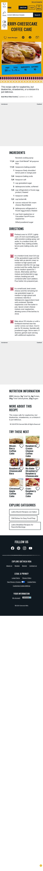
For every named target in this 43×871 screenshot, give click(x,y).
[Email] (37, 37)
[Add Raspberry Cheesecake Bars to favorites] (21, 468)
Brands (24, 566)
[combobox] (17, 14)
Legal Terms (16, 578)
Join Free (23, 7)
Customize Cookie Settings (21, 586)
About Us (9, 566)
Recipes (17, 566)
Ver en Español (37, 2)
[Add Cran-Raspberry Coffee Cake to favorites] (37, 489)
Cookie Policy (31, 582)
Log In (32, 7)
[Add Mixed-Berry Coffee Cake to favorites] (21, 446)
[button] (23, 37)
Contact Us (33, 566)
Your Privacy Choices (16, 582)
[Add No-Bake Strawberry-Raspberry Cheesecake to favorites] (37, 468)
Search (37, 15)
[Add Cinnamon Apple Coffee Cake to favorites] (21, 489)
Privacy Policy (26, 578)
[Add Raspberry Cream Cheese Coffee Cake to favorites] (37, 446)
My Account (16, 598)
